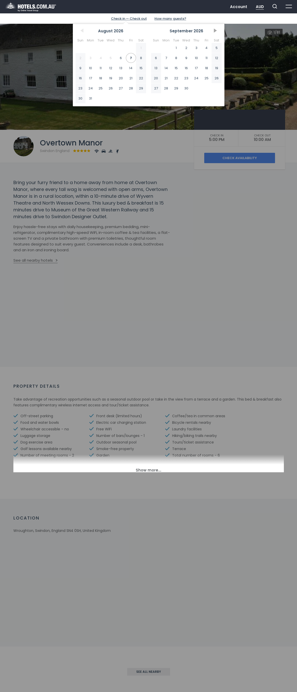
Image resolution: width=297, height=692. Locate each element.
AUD (260, 6)
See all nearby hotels (33, 260)
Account (238, 6)
